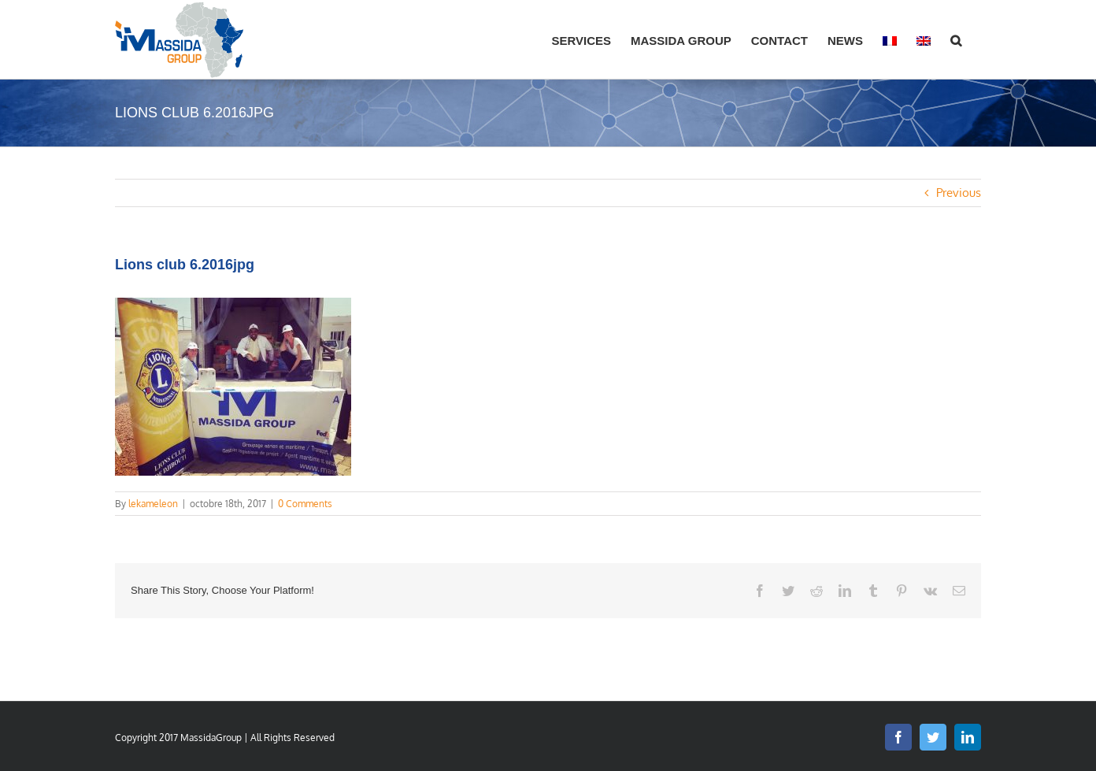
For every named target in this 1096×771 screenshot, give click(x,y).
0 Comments (305, 504)
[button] (955, 39)
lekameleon (153, 504)
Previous (958, 192)
